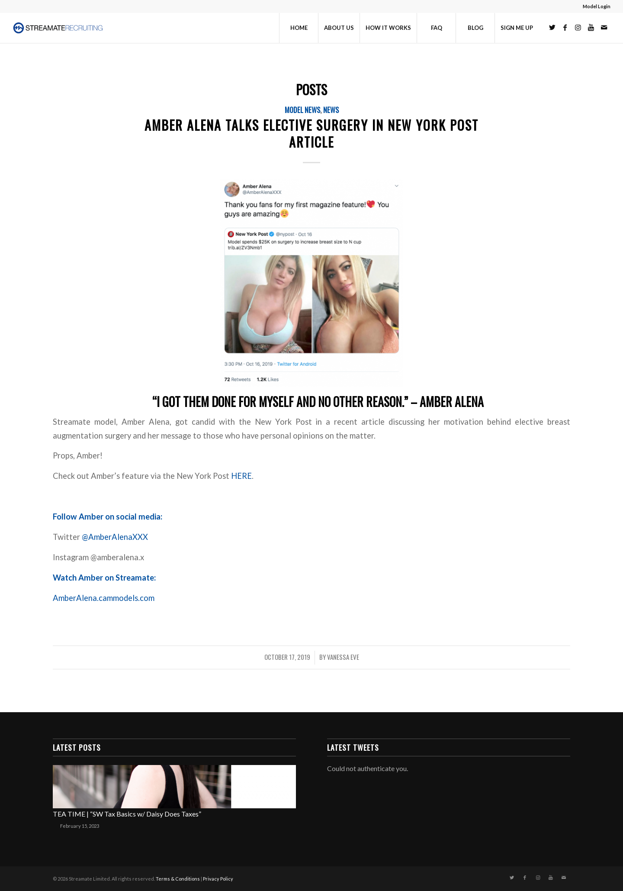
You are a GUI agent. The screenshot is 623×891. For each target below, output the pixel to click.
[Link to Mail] (603, 27)
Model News (302, 109)
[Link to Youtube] (590, 27)
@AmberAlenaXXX (115, 537)
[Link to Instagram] (578, 27)
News (331, 109)
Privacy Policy (218, 878)
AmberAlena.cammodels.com (104, 598)
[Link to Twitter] (552, 27)
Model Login (596, 6)
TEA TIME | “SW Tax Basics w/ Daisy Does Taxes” (127, 814)
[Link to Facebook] (565, 27)
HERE (241, 476)
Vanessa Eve (343, 657)
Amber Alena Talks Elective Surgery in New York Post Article (311, 133)
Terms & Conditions (178, 878)
